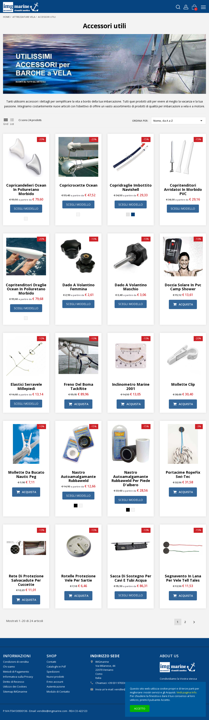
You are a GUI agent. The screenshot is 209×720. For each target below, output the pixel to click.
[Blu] (133, 214)
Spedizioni (53, 671)
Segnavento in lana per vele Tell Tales (183, 578)
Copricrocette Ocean (78, 185)
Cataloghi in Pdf (56, 666)
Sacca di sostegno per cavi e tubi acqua (130, 578)
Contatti (51, 662)
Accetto (139, 708)
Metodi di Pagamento (16, 671)
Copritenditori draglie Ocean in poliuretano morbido (26, 289)
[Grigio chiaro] (128, 214)
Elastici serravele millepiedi (26, 386)
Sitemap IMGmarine (15, 691)
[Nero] (75, 505)
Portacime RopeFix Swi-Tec (183, 474)
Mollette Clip (183, 384)
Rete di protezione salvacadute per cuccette (26, 580)
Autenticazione (56, 686)
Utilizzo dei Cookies (15, 686)
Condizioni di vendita (16, 662)
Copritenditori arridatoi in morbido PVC (183, 189)
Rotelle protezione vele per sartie (78, 578)
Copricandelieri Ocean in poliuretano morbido (26, 189)
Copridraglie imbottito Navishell (131, 187)
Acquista (183, 304)
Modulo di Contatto (58, 691)
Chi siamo (9, 666)
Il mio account (55, 681)
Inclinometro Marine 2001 (130, 386)
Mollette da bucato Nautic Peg (26, 474)
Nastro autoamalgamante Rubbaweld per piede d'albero (130, 478)
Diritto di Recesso (13, 681)
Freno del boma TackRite (78, 386)
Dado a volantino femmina (78, 287)
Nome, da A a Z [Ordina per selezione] (178, 120)
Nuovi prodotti (55, 676)
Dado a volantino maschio (131, 287)
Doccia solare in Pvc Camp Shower (183, 287)
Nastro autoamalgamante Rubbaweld (78, 476)
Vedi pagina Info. (187, 692)
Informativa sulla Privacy (18, 676)
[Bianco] (26, 218)
